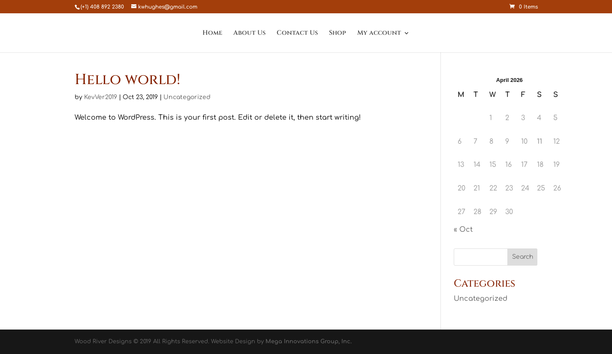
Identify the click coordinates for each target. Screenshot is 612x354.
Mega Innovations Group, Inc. (308, 342)
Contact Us (297, 33)
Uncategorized (187, 97)
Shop (337, 33)
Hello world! (127, 80)
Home (212, 33)
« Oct (463, 229)
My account (379, 33)
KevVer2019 (100, 97)
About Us (249, 33)
